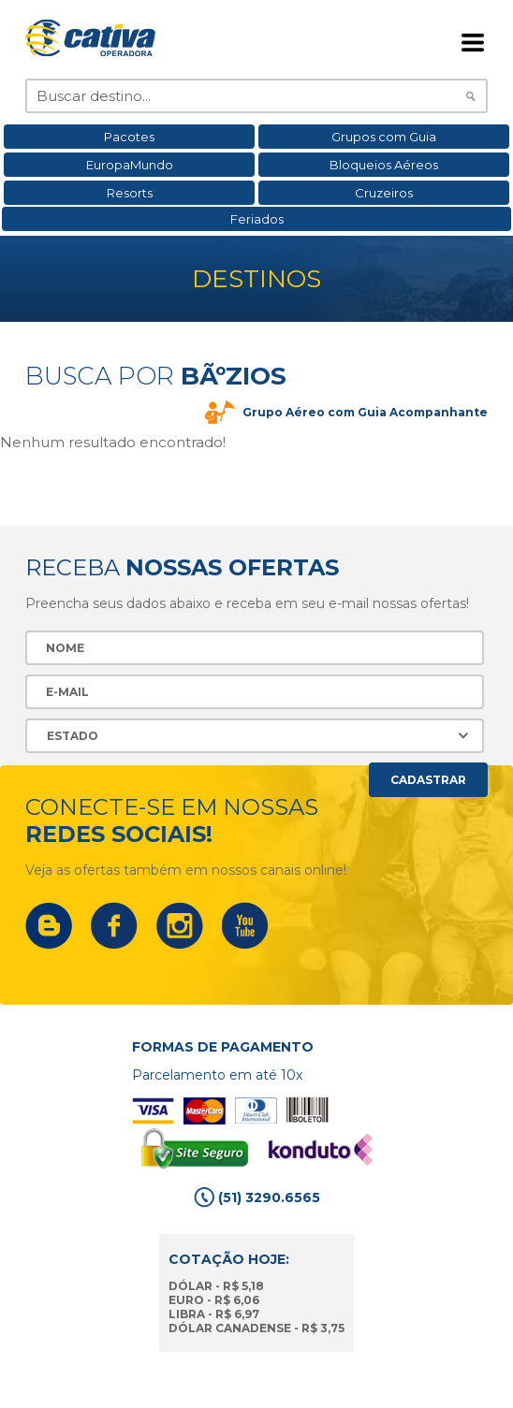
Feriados (257, 218)
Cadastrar (428, 780)
